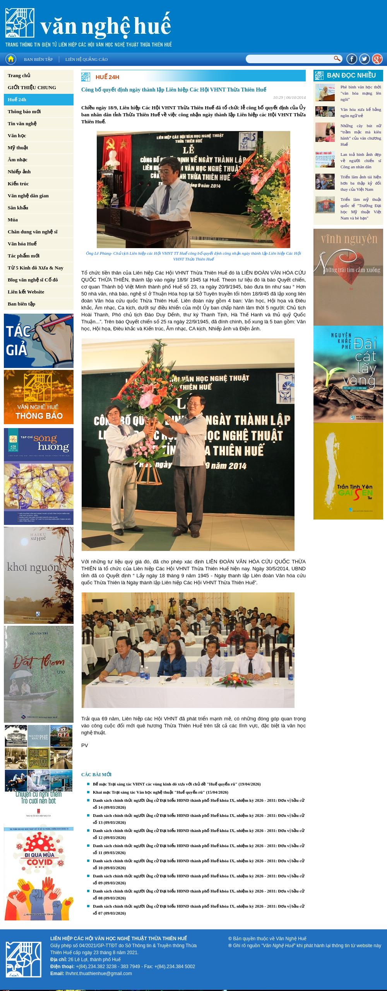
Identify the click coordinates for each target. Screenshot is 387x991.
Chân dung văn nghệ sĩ (32, 232)
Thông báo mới (24, 111)
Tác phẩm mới (23, 256)
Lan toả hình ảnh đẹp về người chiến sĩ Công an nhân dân (361, 160)
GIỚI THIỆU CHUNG (32, 87)
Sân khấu (18, 208)
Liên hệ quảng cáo (86, 59)
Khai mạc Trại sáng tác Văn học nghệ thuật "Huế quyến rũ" (149, 792)
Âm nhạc (17, 159)
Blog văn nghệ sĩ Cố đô (33, 280)
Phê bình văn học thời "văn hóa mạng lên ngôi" (361, 93)
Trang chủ (19, 75)
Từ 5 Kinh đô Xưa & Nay (35, 268)
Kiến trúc (18, 183)
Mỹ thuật (18, 147)
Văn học (17, 135)
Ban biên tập (38, 59)
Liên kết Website (26, 292)
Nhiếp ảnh (19, 171)
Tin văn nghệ (22, 123)
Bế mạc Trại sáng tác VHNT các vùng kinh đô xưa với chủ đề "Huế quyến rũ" (165, 784)
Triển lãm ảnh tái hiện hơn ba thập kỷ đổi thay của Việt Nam (361, 183)
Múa (13, 220)
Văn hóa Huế (22, 244)
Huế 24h (17, 99)
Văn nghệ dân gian (28, 196)
